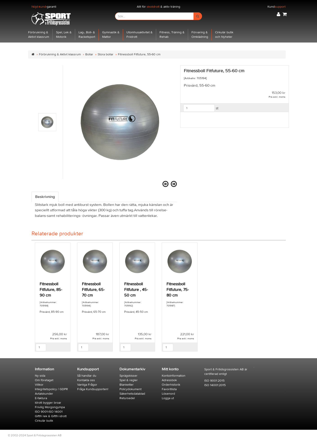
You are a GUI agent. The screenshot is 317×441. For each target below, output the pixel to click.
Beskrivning (45, 197)
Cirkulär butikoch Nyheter (224, 34)
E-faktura (41, 398)
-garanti (43, 7)
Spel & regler (128, 380)
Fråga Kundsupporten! (92, 389)
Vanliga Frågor (87, 385)
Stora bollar (105, 54)
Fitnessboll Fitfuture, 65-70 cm (93, 290)
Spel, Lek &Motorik (64, 34)
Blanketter (126, 385)
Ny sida (40, 376)
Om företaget (44, 380)
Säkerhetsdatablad (132, 394)
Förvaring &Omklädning (199, 34)
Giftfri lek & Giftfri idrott (51, 416)
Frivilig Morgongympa (50, 407)
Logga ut (168, 398)
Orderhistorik (171, 385)
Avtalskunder (44, 394)
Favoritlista (169, 389)
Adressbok (169, 380)
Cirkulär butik (44, 421)
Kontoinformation (173, 376)
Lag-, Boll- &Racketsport (87, 34)
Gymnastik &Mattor (110, 34)
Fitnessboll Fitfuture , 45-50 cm (136, 290)
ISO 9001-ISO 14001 (49, 412)
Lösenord (168, 394)
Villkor (39, 385)
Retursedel (127, 398)
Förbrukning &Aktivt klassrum (38, 34)
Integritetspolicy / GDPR (51, 389)
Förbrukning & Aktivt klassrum (60, 54)
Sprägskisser (128, 376)
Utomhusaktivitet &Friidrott (139, 34)
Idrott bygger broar (48, 403)
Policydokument (130, 389)
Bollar (89, 54)
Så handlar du (86, 376)
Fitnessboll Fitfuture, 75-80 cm (177, 290)
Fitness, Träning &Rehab (172, 34)
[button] (278, 14)
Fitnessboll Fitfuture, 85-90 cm (51, 290)
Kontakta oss (86, 380)
